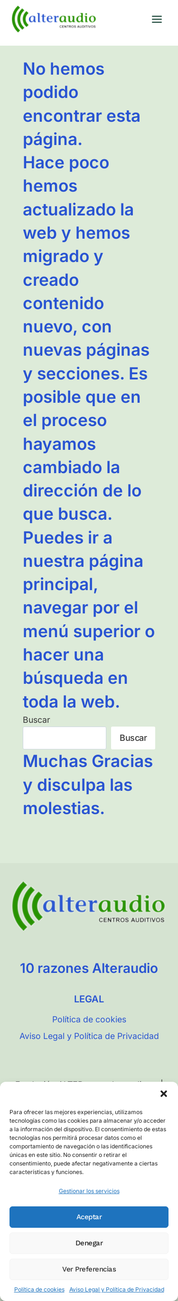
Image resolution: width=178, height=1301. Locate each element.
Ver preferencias (89, 1269)
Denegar (89, 1243)
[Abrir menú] (157, 19)
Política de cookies (39, 1289)
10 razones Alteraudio (89, 968)
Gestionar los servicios (89, 1190)
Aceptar (89, 1217)
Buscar (36, 720)
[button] (164, 1093)
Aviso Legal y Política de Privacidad (116, 1289)
